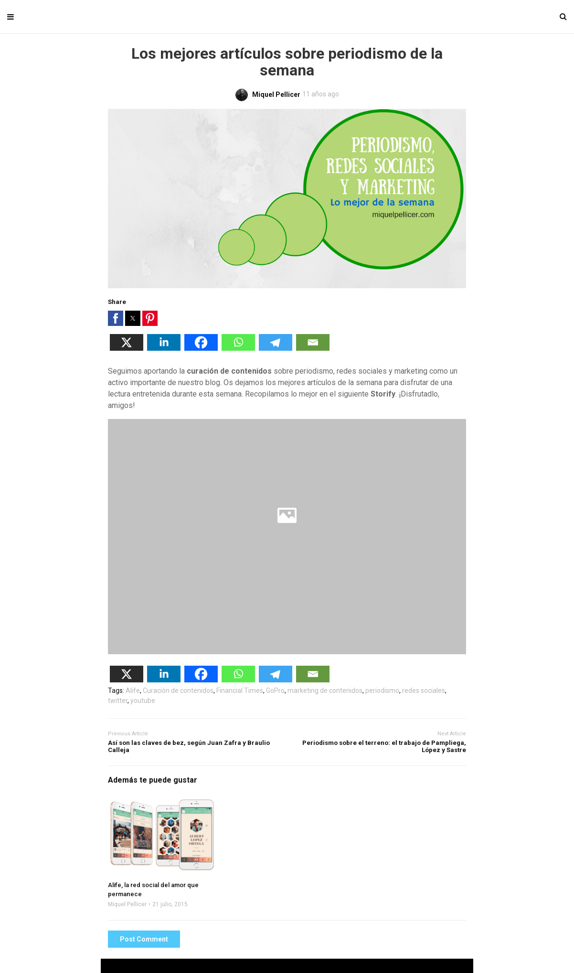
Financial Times (239, 690)
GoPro (275, 690)
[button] (115, 318)
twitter (118, 700)
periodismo (382, 690)
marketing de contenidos (324, 690)
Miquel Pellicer (127, 904)
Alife (133, 690)
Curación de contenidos (178, 690)
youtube (142, 700)
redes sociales (423, 690)
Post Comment (144, 939)
